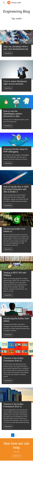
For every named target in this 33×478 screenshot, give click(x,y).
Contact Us (16, 456)
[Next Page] (19, 435)
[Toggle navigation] (3, 2)
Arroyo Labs (14, 2)
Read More (8, 53)
